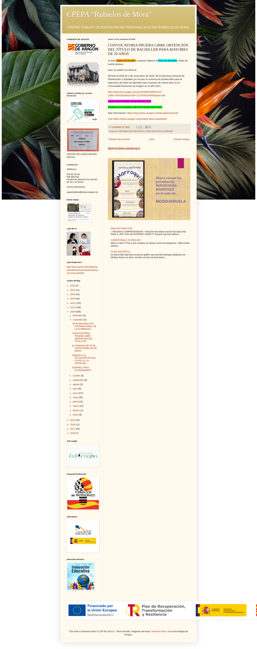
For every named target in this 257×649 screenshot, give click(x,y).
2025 (73, 290)
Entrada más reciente (119, 139)
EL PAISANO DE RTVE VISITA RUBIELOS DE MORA (84, 348)
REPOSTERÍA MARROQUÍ (124, 148)
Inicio (151, 139)
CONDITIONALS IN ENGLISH (126, 240)
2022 (73, 303)
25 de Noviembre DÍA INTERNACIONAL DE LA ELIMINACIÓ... (84, 326)
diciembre (78, 315)
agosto (76, 384)
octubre (77, 375)
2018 (73, 424)
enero (76, 414)
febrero (76, 410)
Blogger (128, 634)
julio (75, 388)
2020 (73, 311)
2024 (73, 294)
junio (75, 393)
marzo (76, 406)
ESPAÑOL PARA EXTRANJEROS (81, 368)
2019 (73, 420)
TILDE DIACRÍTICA (120, 251)
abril (75, 401)
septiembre (78, 380)
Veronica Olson (158, 631)
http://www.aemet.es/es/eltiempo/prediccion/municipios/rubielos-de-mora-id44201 (82, 270)
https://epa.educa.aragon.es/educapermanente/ (152, 113)
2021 (73, 307)
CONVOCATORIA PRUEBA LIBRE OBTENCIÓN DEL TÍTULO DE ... (82, 337)
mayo (76, 397)
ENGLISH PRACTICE (121, 228)
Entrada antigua (182, 139)
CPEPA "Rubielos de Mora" (109, 14)
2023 (73, 298)
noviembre (78, 319)
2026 (73, 285)
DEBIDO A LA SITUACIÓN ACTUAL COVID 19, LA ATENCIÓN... (84, 359)
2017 (73, 429)
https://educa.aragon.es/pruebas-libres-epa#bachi (140, 118)
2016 (73, 433)
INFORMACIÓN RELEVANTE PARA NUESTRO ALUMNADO (146, 131)
